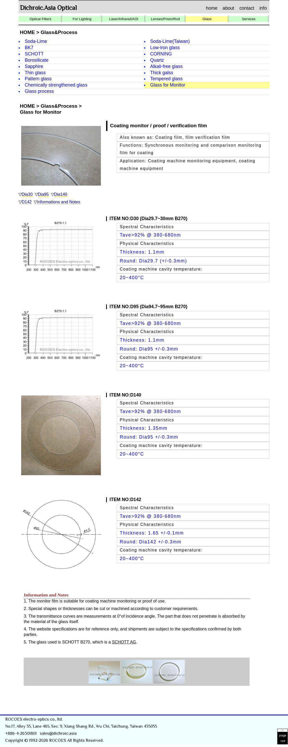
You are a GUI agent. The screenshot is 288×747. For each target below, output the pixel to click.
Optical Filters (40, 19)
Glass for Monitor (167, 85)
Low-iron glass (165, 47)
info (263, 8)
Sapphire (34, 66)
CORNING (161, 53)
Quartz (157, 60)
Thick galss (161, 72)
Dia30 (27, 194)
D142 (27, 202)
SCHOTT (34, 53)
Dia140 (60, 194)
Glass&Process (59, 32)
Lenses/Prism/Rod (165, 19)
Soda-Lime (36, 41)
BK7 (29, 47)
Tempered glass (166, 78)
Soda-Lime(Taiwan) (170, 41)
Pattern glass (38, 78)
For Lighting (82, 19)
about (228, 8)
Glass (207, 19)
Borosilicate (37, 60)
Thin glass (35, 72)
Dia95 (43, 194)
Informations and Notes (58, 202)
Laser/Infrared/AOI (123, 19)
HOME (27, 32)
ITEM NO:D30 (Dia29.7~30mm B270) (148, 218)
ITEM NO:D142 (125, 499)
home (211, 8)
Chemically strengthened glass (56, 85)
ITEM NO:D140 (125, 395)
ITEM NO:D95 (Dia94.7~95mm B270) (148, 306)
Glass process (39, 91)
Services (248, 19)
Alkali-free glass (166, 66)
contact (246, 8)
